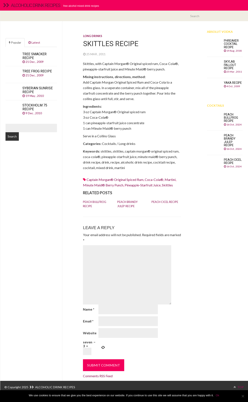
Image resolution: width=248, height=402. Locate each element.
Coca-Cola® (154, 180)
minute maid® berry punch (103, 185)
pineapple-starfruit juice (143, 185)
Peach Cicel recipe (165, 202)
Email (88, 321)
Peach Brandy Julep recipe (127, 204)
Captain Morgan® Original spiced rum (115, 180)
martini (170, 180)
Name (88, 309)
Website (89, 333)
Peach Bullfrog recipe (94, 204)
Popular (15, 42)
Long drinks (92, 36)
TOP (239, 387)
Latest (34, 42)
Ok (217, 395)
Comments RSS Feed (98, 376)
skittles (167, 185)
